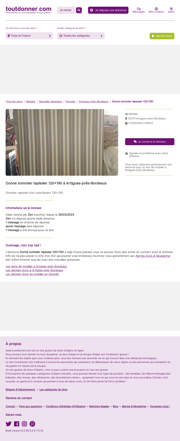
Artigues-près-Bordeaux (93, 101)
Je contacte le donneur (152, 141)
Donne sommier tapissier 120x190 (132, 101)
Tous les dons (14, 101)
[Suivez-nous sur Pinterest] (32, 425)
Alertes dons (164, 36)
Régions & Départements (20, 389)
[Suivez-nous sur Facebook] (16, 425)
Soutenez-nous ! (160, 406)
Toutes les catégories (76, 35)
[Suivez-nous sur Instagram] (24, 425)
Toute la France (20, 35)
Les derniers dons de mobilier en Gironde (32, 274)
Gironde (70, 101)
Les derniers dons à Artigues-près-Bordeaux (34, 270)
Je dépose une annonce (108, 10)
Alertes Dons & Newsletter (153, 256)
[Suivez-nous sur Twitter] (8, 425)
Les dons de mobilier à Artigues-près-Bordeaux (36, 266)
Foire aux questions (30, 406)
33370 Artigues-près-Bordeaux (147, 118)
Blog (115, 406)
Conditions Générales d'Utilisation (66, 406)
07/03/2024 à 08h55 (140, 123)
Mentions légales (99, 406)
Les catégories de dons (54, 389)
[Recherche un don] (67, 10)
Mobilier (31, 101)
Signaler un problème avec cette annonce (148, 154)
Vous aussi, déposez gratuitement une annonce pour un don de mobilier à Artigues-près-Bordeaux (148, 167)
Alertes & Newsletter (134, 406)
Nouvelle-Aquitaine (50, 101)
